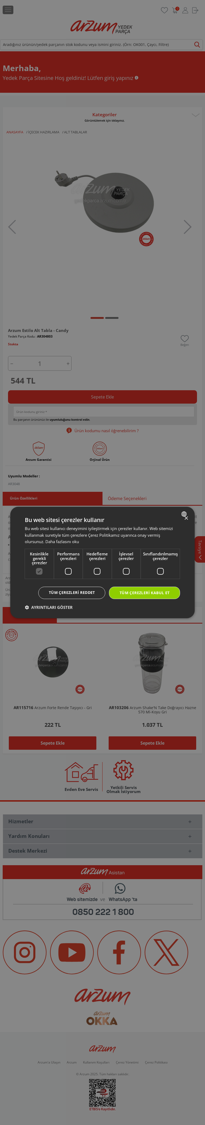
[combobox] (185, 514)
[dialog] (102, 562)
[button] (49, 607)
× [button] (186, 518)
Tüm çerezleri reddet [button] (72, 592)
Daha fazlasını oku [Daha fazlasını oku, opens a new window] (62, 541)
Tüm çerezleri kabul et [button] (145, 592)
